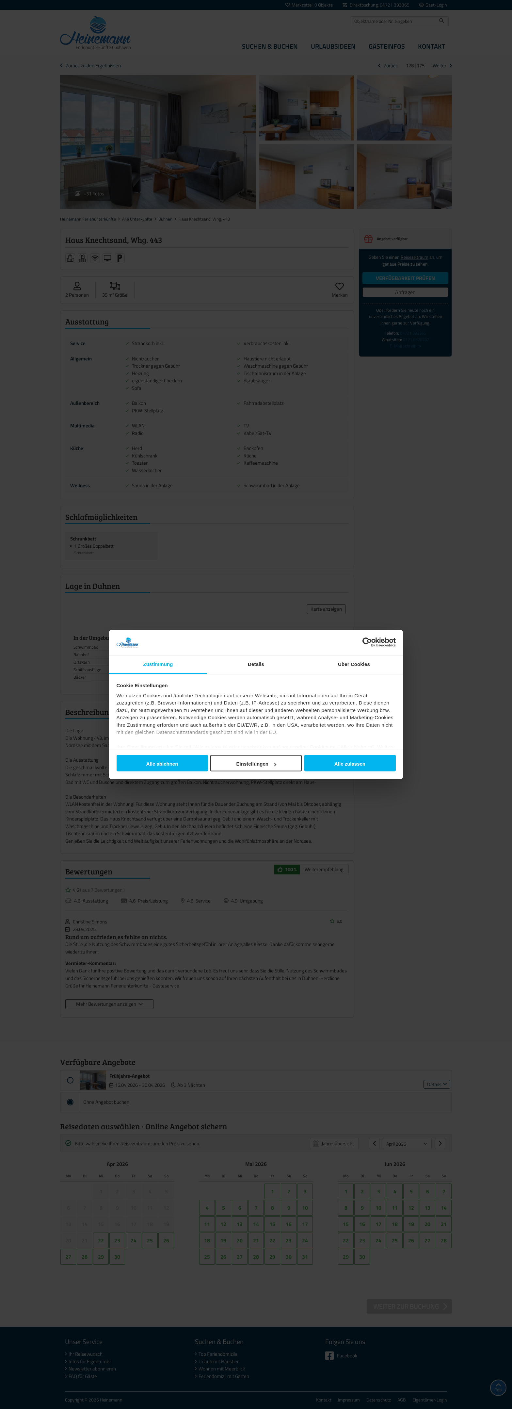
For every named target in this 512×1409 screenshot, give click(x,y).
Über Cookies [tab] (354, 664)
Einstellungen (256, 764)
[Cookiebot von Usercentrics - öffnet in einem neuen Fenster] (367, 642)
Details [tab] (256, 664)
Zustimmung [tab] (158, 664)
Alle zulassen (349, 764)
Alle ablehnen (162, 764)
